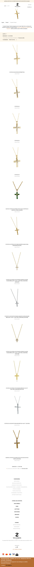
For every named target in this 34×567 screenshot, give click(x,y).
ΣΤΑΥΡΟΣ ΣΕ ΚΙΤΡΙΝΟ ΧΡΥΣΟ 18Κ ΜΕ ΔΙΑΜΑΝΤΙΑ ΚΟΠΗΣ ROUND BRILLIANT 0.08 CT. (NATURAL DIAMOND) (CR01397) (17, 281)
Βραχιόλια (17, 514)
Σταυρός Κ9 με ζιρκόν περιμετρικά (17, 72)
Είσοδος (29, 4)
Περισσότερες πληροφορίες (6, 563)
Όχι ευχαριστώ (9, 565)
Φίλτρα (4, 33)
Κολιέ (17, 506)
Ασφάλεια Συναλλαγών (16, 485)
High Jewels (17, 503)
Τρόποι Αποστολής (17, 490)
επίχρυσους (9, 28)
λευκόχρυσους (23, 27)
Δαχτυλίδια (17, 509)
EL (6, 5)
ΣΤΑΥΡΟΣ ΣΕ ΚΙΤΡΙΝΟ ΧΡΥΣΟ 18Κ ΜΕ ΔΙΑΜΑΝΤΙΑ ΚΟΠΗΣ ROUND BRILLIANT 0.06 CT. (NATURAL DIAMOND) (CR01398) (17, 352)
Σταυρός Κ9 (17, 106)
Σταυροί (7, 22)
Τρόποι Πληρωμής (17, 488)
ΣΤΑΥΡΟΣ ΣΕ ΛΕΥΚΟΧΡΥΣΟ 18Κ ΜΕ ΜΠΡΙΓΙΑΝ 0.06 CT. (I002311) (17, 423)
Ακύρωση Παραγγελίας (16, 494)
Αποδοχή (3, 565)
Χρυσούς (19, 27)
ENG (8, 5)
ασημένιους (28, 27)
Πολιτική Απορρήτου (16, 483)
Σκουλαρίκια (17, 511)
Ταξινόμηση (5, 39)
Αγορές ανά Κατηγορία (17, 500)
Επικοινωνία (16, 526)
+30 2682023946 (17, 549)
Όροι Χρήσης (16, 481)
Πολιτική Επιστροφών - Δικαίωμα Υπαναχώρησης (16, 487)
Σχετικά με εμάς (16, 524)
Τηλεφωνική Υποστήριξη (16, 492)
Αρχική (3, 22)
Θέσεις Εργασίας (16, 528)
